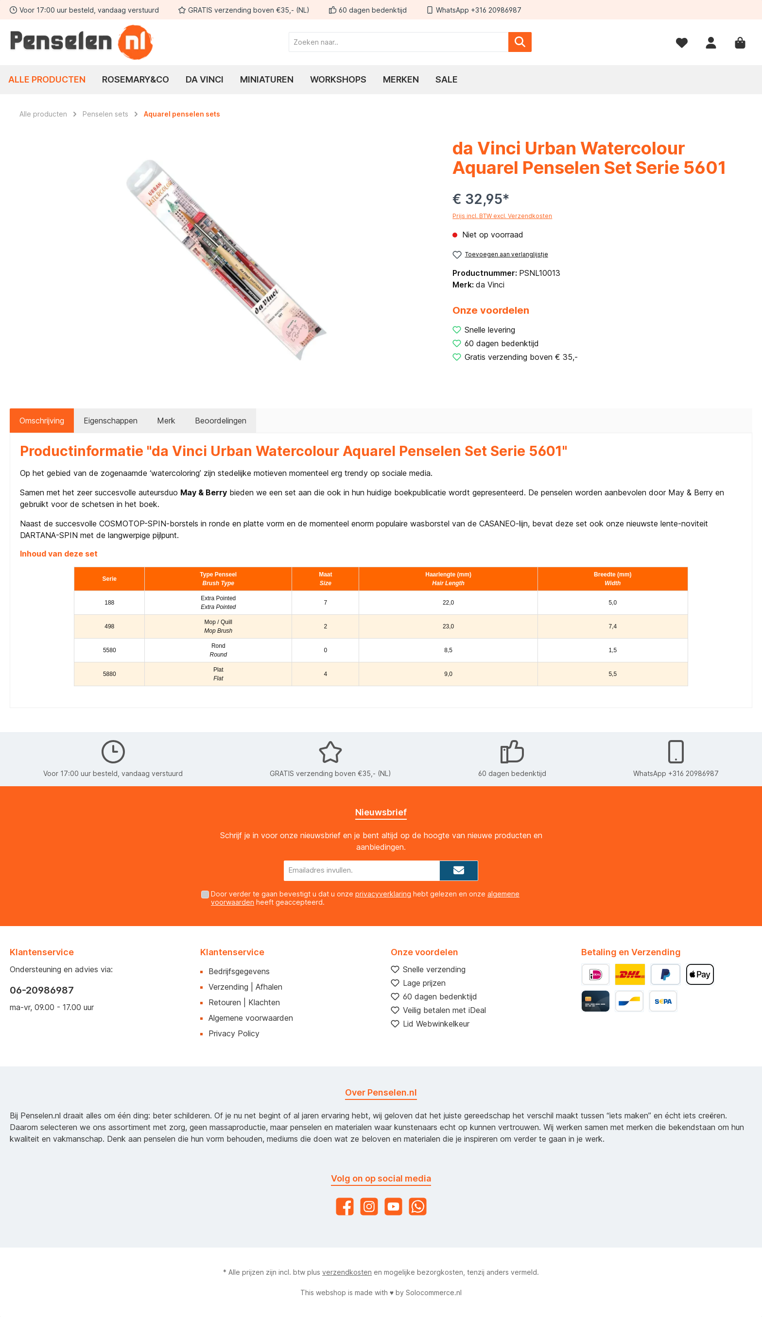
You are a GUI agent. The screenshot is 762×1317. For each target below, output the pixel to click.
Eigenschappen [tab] (111, 420)
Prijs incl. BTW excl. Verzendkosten (502, 216)
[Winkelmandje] (740, 42)
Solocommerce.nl (434, 1292)
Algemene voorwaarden (250, 1018)
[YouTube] (393, 1206)
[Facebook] (345, 1206)
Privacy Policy (234, 1033)
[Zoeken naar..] (399, 42)
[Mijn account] (711, 42)
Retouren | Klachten (244, 1002)
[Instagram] (369, 1206)
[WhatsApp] (418, 1206)
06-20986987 (42, 990)
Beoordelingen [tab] (220, 420)
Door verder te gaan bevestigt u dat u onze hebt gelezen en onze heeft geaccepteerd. (365, 898)
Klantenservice (232, 952)
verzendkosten (347, 1272)
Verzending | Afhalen (245, 987)
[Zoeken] (520, 42)
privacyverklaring (383, 894)
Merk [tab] (166, 420)
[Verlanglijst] (682, 42)
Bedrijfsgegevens (239, 971)
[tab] (42, 420)
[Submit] (458, 871)
